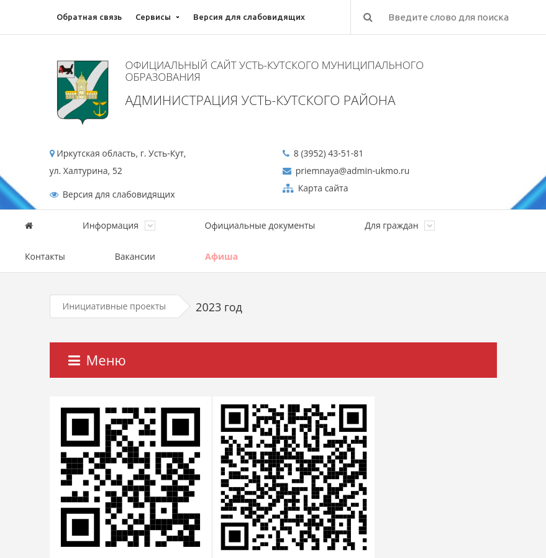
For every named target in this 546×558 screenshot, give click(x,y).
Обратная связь (89, 16)
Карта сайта (322, 188)
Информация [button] (119, 225)
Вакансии (135, 256)
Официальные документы (260, 225)
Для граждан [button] (400, 225)
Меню (97, 359)
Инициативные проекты (114, 306)
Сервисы (153, 16)
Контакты (45, 256)
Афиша (221, 256)
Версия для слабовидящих (249, 16)
